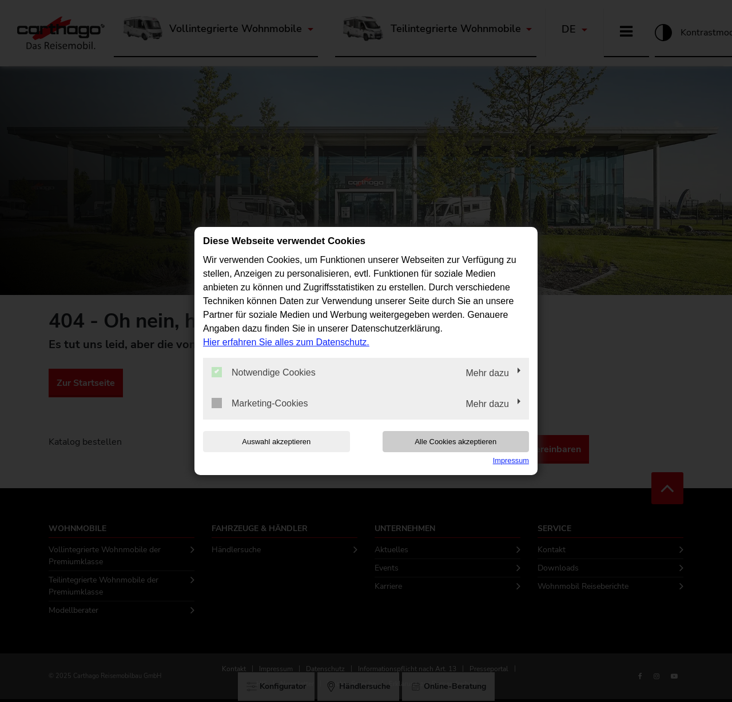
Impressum (511, 460)
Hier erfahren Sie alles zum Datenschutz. (286, 342)
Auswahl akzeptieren (276, 441)
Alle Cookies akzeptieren (455, 441)
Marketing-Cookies (260, 403)
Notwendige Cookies (264, 372)
